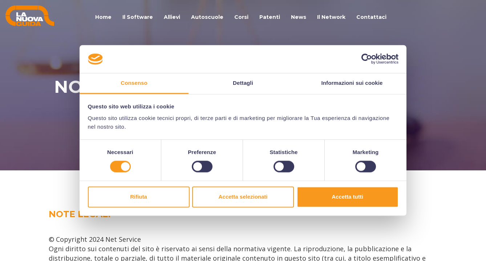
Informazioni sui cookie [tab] (352, 83)
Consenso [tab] (134, 83)
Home (103, 17)
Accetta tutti (347, 197)
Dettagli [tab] (243, 83)
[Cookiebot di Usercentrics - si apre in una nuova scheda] (366, 59)
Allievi (172, 17)
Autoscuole (207, 17)
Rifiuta (138, 197)
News (298, 17)
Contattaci (371, 17)
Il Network (331, 17)
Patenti (269, 17)
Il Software (137, 17)
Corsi (241, 17)
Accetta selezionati (242, 197)
